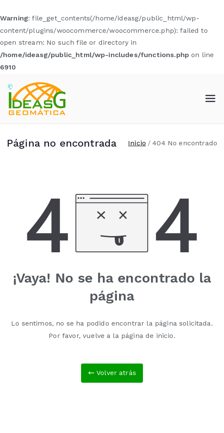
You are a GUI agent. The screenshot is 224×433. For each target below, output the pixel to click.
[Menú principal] (210, 98)
